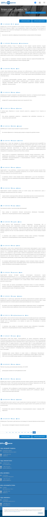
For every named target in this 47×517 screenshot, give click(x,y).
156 (22, 432)
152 (10, 432)
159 (31, 432)
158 (28, 432)
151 (6, 432)
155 (19, 432)
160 (34, 432)
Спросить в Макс (25, 21)
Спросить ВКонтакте (39, 21)
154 (16, 432)
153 (13, 432)
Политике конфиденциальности (15, 511)
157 (25, 432)
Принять (40, 513)
